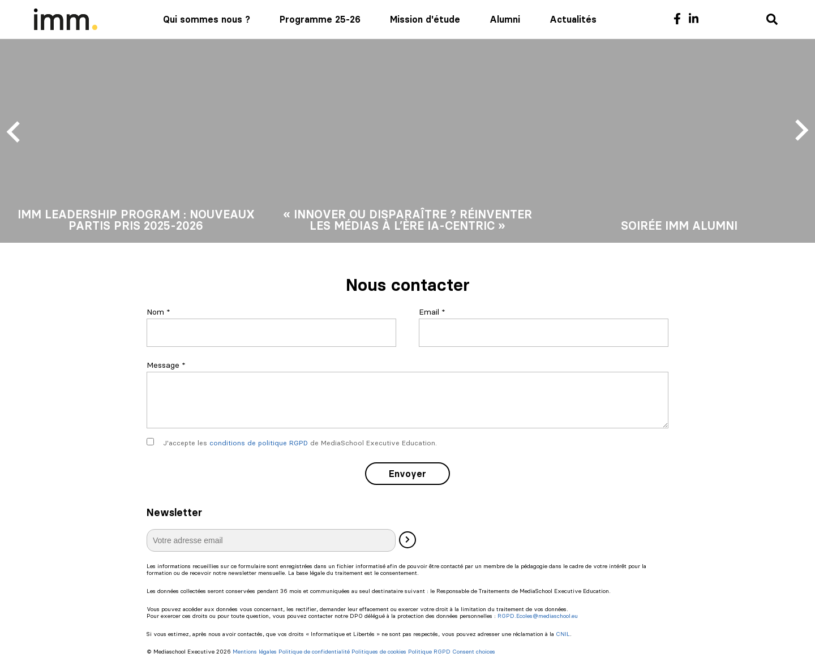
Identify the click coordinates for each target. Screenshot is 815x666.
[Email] (543, 333)
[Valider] (407, 539)
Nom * (158, 312)
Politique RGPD (429, 652)
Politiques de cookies (378, 652)
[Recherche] (772, 20)
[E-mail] (271, 540)
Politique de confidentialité (314, 652)
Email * (432, 312)
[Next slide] (800, 131)
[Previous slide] (14, 131)
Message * (166, 365)
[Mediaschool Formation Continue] (65, 19)
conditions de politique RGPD (258, 443)
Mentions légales (255, 652)
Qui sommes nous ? (206, 19)
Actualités (573, 19)
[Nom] (271, 333)
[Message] (407, 400)
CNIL (563, 634)
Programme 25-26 (320, 19)
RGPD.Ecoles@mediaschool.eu (537, 616)
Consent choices (473, 652)
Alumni (505, 19)
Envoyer (407, 473)
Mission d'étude (425, 19)
